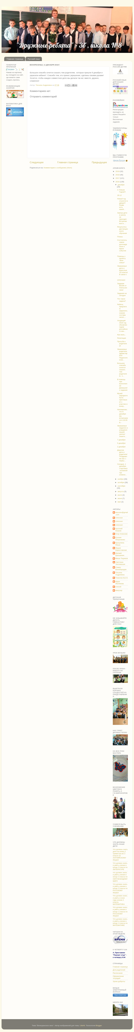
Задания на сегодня (122, 294)
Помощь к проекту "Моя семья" (121, 259)
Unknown (119, 518)
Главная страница (15, 59)
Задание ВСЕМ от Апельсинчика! (122, 287)
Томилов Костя (121, 578)
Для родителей (119, 970)
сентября (121, 486)
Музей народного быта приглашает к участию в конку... (122, 399)
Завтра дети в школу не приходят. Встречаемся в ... (122, 218)
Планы (120, 237)
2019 (118, 171)
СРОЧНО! (121, 280)
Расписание (117, 973)
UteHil (82, 1026)
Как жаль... (121, 335)
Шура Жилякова (119, 583)
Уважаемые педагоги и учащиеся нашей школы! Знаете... (122, 431)
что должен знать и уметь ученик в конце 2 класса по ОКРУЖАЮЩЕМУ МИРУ (120, 877)
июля (120, 495)
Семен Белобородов (120, 568)
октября (121, 482)
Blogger (99, 1026)
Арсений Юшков (118, 530)
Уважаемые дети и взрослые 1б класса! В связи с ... (122, 271)
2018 (118, 175)
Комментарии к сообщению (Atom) (58, 168)
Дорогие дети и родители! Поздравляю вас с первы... (122, 455)
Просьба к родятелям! (122, 344)
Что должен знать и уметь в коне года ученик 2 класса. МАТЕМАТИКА (120, 900)
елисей (118, 587)
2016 (118, 182)
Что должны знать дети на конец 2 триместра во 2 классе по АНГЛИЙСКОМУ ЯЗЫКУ (120, 854)
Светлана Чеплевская (120, 563)
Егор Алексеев (121, 534)
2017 (118, 178)
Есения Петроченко (120, 539)
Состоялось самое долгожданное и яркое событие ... (122, 246)
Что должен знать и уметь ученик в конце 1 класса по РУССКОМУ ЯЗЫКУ (120, 911)
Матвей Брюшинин (119, 554)
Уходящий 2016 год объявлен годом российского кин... (122, 326)
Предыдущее (99, 162)
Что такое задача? (121, 300)
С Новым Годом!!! (121, 191)
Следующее (37, 162)
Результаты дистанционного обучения (122, 230)
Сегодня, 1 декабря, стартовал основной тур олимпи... (122, 469)
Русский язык (34, 59)
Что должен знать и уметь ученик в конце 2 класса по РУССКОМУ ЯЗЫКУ (120, 888)
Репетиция (121, 338)
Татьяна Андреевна (119, 574)
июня (120, 498)
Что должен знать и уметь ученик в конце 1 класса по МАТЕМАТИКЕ (120, 922)
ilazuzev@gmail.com (121, 513)
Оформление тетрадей (118, 977)
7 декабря (121, 440)
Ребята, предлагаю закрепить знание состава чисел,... (122, 310)
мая (119, 502)
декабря (121, 185)
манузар (118, 590)
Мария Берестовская (121, 549)
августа (121, 491)
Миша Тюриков (121, 558)
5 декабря (121, 443)
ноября (121, 479)
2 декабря (121, 447)
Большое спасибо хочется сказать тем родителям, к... (122, 369)
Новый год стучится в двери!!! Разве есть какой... (122, 204)
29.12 (119, 195)
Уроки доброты (119, 981)
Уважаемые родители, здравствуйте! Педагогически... (122, 354)
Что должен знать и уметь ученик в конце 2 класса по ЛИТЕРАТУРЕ (120, 866)
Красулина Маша (119, 544)
